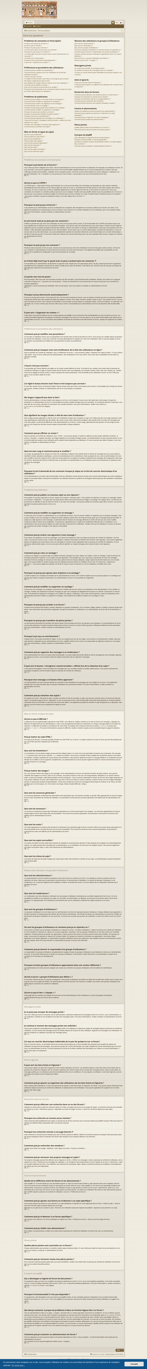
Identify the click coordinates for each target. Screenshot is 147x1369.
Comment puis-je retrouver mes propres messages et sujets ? (95, 103)
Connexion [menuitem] (117, 23)
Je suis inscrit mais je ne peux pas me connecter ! (40, 50)
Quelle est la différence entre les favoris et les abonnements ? (95, 111)
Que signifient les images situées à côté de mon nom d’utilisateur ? (46, 83)
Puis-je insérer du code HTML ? (34, 137)
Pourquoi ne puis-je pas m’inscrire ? (36, 48)
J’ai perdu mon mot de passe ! (34, 58)
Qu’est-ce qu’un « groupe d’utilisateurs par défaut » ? (92, 58)
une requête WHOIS (113, 1315)
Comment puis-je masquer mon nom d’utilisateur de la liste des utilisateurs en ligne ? (45, 73)
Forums (30, 22)
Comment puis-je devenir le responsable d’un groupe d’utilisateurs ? (97, 52)
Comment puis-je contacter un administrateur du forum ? (93, 146)
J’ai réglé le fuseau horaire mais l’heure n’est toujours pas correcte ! (46, 79)
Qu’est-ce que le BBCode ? (33, 134)
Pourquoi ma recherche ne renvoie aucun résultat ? (92, 97)
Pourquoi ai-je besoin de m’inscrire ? (36, 43)
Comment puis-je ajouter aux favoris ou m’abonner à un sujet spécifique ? (95, 114)
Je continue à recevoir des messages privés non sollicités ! (94, 70)
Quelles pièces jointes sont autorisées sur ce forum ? (92, 127)
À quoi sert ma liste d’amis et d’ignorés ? (88, 82)
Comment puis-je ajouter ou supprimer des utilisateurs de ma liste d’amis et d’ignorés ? (99, 86)
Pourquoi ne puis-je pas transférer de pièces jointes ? (41, 114)
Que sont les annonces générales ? (36, 143)
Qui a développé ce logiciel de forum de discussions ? (92, 137)
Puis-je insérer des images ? (33, 141)
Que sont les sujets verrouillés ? (34, 149)
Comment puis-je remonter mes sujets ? (37, 127)
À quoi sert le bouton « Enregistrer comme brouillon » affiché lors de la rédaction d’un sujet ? (47, 121)
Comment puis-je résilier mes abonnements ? (90, 119)
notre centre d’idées (47, 1299)
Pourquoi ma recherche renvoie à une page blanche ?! (93, 99)
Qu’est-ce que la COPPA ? (33, 46)
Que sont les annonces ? (32, 145)
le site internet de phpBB (32, 406)
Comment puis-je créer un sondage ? (36, 106)
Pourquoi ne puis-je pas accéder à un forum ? (39, 112)
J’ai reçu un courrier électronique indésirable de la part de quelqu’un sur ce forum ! (98, 73)
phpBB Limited (77, 1281)
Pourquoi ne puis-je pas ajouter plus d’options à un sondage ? (44, 108)
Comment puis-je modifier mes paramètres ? (39, 70)
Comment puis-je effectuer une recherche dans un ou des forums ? (97, 95)
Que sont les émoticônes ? (33, 139)
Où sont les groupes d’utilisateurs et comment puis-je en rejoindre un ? (98, 50)
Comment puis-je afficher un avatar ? (36, 85)
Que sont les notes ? (31, 147)
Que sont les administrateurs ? (85, 43)
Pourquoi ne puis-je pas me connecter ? (37, 52)
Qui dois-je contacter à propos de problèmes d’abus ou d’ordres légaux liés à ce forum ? (98, 143)
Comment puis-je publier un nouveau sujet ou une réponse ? (44, 99)
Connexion (29, 26)
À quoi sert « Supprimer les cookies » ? (37, 62)
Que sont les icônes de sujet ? (34, 151)
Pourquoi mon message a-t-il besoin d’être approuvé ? (42, 124)
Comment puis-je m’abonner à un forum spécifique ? (92, 117)
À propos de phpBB (37, 1285)
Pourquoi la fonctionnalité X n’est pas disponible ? (91, 140)
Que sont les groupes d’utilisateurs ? (87, 48)
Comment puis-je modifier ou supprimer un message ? (42, 101)
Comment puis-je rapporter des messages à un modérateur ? (44, 118)
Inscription (38, 26)
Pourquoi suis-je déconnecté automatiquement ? (40, 60)
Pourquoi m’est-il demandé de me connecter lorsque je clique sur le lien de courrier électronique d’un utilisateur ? (48, 90)
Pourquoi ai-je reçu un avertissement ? (37, 116)
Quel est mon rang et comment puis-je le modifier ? (41, 87)
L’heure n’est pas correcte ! (33, 77)
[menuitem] (113, 22)
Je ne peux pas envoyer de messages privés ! (90, 68)
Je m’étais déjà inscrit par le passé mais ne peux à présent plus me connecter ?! (46, 55)
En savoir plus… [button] (18, 1365)
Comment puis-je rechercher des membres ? (89, 101)
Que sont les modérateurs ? (84, 46)
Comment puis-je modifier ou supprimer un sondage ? (42, 110)
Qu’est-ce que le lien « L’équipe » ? (86, 60)
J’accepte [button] (134, 1364)
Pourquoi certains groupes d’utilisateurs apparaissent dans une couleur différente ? (98, 55)
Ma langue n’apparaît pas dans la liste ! (37, 81)
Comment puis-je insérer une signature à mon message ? (43, 103)
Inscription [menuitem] (121, 23)
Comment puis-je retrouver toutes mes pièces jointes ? (93, 130)
